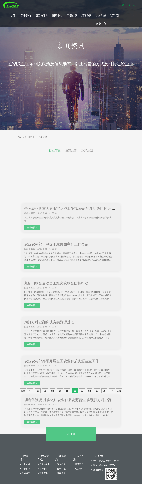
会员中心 (101, 23)
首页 (12, 15)
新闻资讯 (86, 15)
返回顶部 (71, 456)
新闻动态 (61, 480)
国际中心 (57, 15)
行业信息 (42, 137)
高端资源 (72, 15)
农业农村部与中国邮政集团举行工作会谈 (56, 324)
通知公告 (71, 153)
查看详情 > (32, 307)
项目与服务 (41, 15)
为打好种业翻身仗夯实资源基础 (49, 402)
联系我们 (115, 15)
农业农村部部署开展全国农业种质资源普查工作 (61, 441)
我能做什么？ (43, 480)
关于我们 (26, 15)
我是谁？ (24, 480)
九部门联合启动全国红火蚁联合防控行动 (56, 363)
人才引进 (101, 15)
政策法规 (87, 153)
